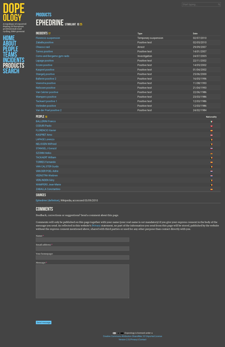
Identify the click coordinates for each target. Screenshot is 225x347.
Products (13, 66)
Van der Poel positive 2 (49, 110)
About (9, 44)
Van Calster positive (47, 92)
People (10, 49)
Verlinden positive (46, 105)
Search (11, 71)
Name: (40, 236)
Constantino (48, 189)
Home (9, 38)
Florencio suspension (48, 38)
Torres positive (44, 51)
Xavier (46, 130)
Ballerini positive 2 (46, 78)
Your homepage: (44, 254)
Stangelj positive (45, 74)
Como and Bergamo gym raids (52, 56)
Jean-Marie (48, 184)
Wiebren (47, 175)
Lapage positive (45, 60)
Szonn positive (44, 65)
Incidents (13, 60)
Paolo (43, 125)
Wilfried (46, 144)
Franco (46, 121)
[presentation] (47, 310)
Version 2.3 (124, 339)
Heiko (43, 153)
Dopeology (130, 333)
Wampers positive (46, 96)
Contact (142, 339)
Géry (45, 180)
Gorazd (46, 148)
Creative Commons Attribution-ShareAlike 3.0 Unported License (132, 336)
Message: (41, 262)
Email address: (44, 244)
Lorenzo (45, 139)
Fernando (46, 162)
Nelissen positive (45, 87)
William (46, 157)
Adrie (47, 171)
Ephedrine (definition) (48, 200)
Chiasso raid (43, 47)
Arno (44, 134)
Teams (10, 55)
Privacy (96, 225)
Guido (47, 166)
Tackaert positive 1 (46, 101)
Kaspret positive (45, 69)
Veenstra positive (46, 83)
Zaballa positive (45, 42)
